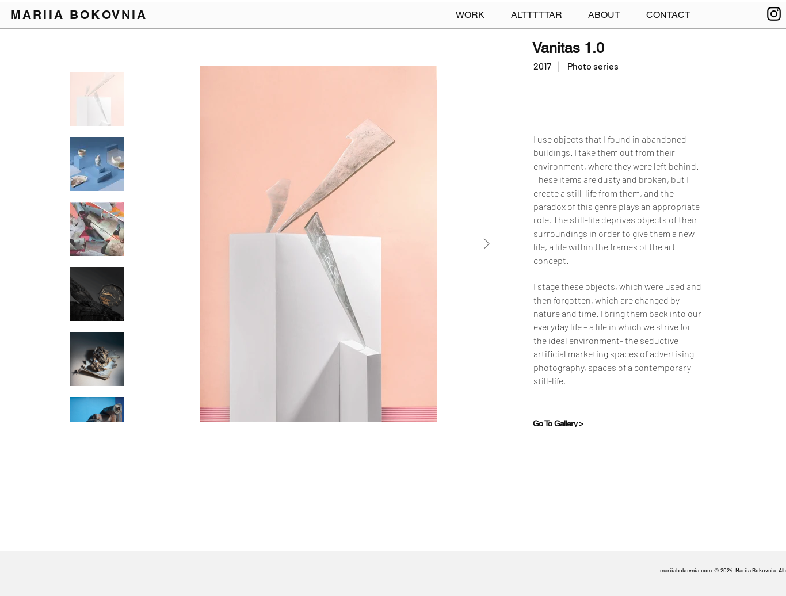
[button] (668, 15)
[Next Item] (486, 244)
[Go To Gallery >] (571, 423)
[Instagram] (774, 14)
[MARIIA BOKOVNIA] (81, 14)
